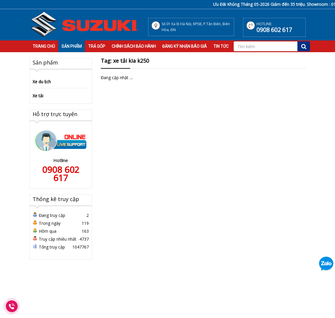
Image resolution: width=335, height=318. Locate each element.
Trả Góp (96, 46)
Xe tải (38, 95)
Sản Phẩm (71, 46)
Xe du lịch (42, 81)
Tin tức (221, 46)
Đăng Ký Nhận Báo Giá (184, 46)
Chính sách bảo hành (134, 46)
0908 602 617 (274, 30)
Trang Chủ (44, 46)
